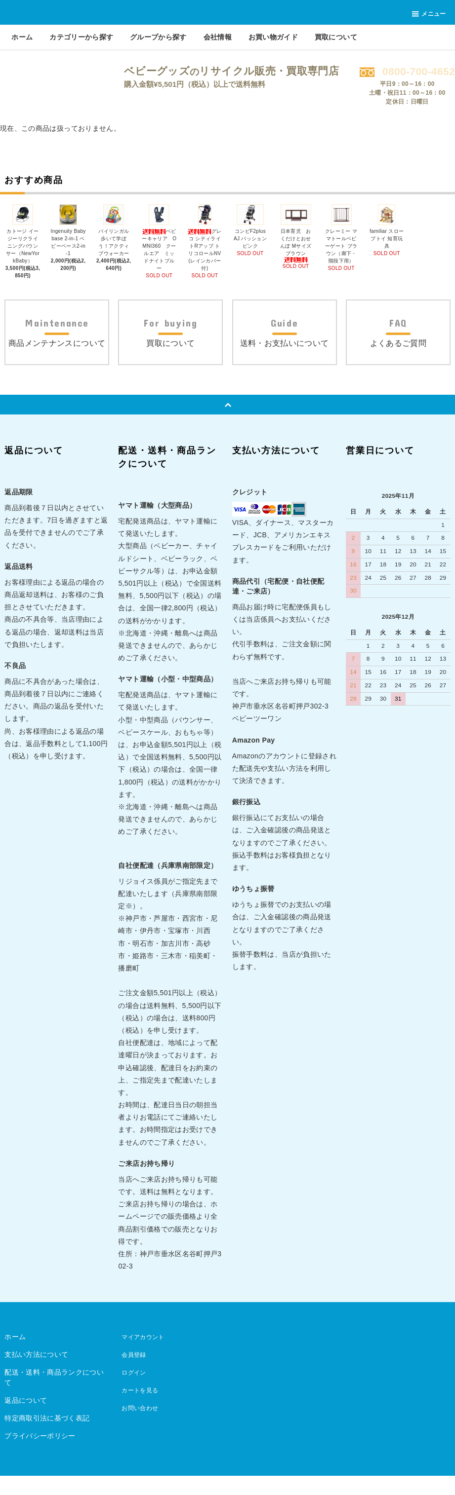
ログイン (132, 1391)
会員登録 (132, 1374)
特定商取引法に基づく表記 (46, 1437)
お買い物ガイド (273, 37)
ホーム (22, 37)
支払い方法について (36, 1374)
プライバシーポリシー (40, 1455)
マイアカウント (142, 1356)
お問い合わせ (139, 1427)
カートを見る (139, 1409)
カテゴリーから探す (81, 37)
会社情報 (218, 37)
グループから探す (158, 37)
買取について (336, 37)
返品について (25, 1419)
